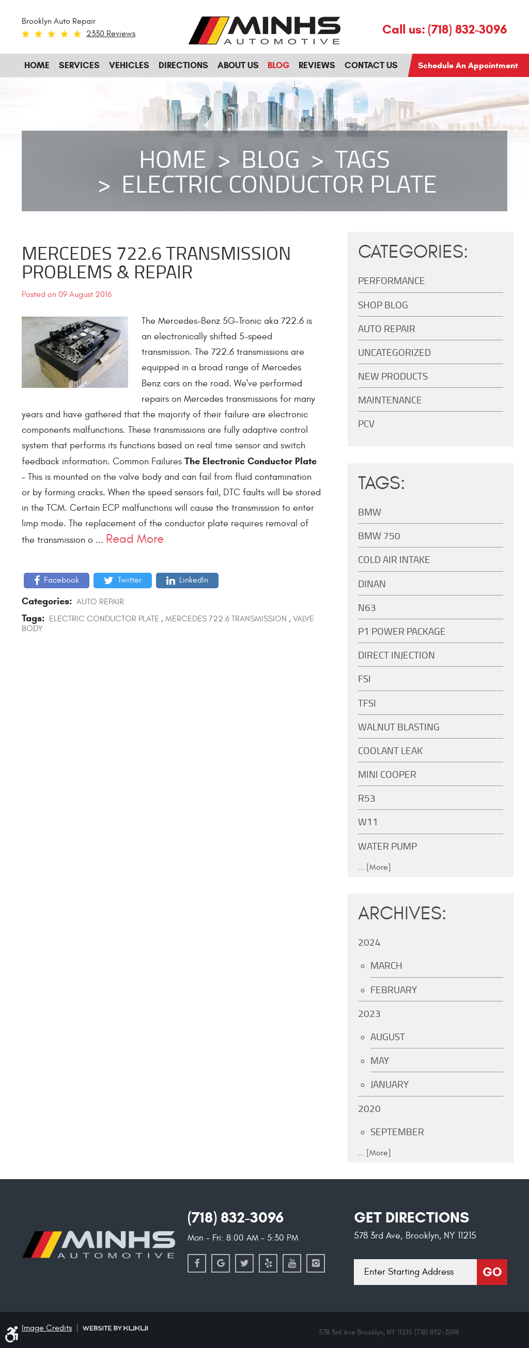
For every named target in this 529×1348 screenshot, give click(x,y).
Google (220, 1263)
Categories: (413, 252)
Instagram (315, 1263)
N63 (367, 607)
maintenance (390, 399)
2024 (369, 942)
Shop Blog (383, 304)
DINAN (372, 583)
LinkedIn (193, 580)
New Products (393, 376)
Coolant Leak (390, 750)
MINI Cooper (387, 774)
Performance (391, 280)
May (379, 1060)
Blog (278, 65)
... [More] (374, 867)
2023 (369, 1013)
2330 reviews (110, 33)
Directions (183, 65)
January (389, 1084)
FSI (364, 678)
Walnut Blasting (399, 726)
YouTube (292, 1263)
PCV (366, 423)
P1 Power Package (402, 631)
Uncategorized (394, 352)
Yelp (268, 1263)
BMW (369, 512)
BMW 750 (379, 535)
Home (37, 65)
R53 (367, 798)
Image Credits (47, 1328)
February (393, 989)
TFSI (367, 703)
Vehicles (129, 65)
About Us (238, 65)
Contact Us (371, 65)
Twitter (130, 580)
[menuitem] (37, 65)
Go (492, 1272)
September (397, 1131)
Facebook (61, 580)
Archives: (402, 913)
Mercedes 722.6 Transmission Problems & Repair (156, 262)
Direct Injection (396, 655)
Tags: (382, 483)
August (387, 1036)
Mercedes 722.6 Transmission (226, 618)
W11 (368, 821)
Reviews (317, 65)
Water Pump (387, 846)
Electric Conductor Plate (279, 183)
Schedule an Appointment (468, 65)
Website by (115, 1328)
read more (135, 539)
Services (79, 65)
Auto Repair (100, 601)
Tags (362, 158)
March (386, 965)
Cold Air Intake (394, 559)
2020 (369, 1108)
